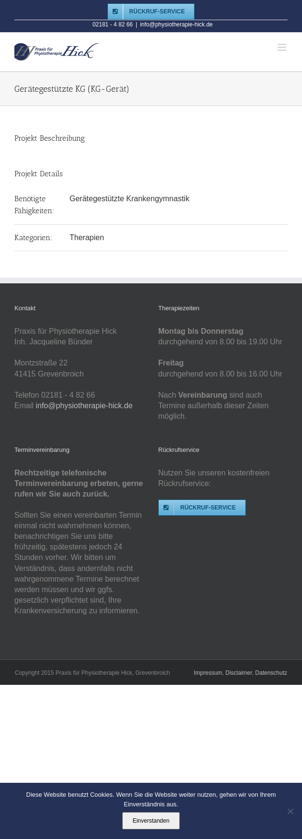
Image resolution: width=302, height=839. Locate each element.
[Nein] (290, 811)
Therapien (87, 237)
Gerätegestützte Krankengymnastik (129, 199)
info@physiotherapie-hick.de (176, 24)
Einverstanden (151, 820)
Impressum (208, 672)
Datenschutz (271, 672)
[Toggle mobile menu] (283, 47)
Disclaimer (238, 672)
